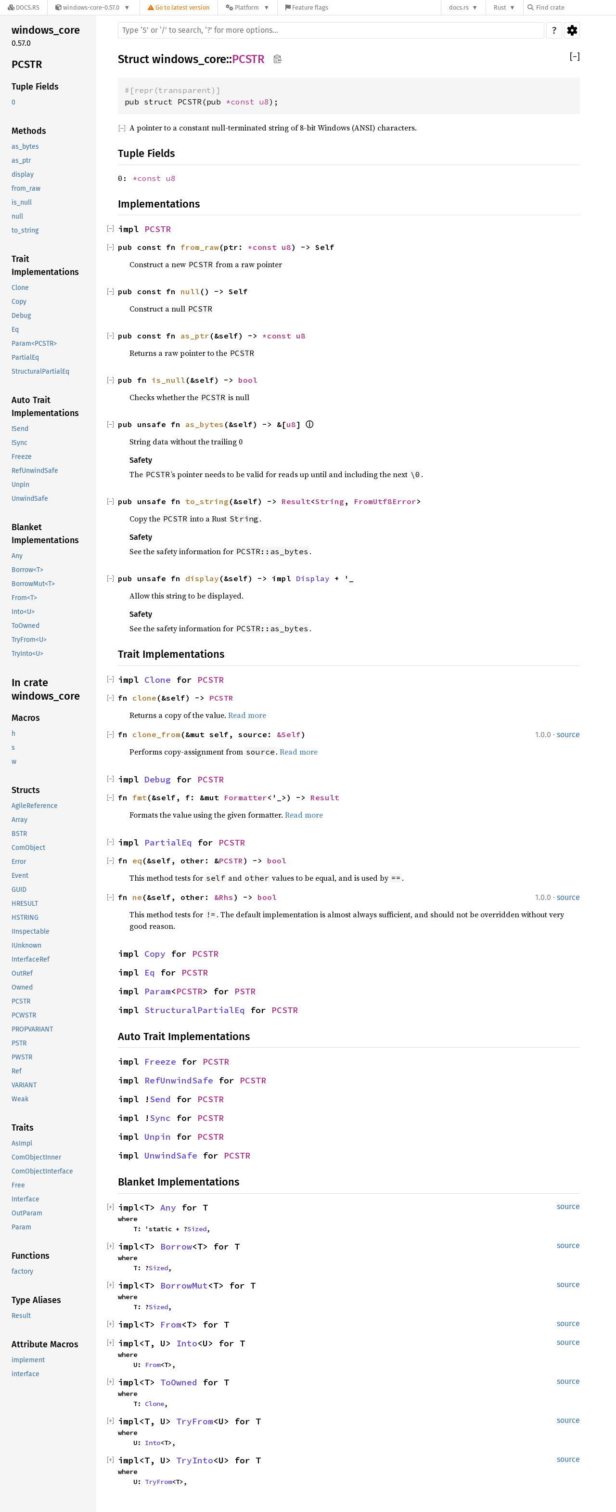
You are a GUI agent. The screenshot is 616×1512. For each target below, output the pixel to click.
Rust (500, 7)
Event (20, 876)
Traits (23, 1127)
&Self (289, 734)
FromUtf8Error (385, 501)
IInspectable (31, 931)
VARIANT (24, 1085)
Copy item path (277, 59)
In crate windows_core (46, 689)
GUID (19, 890)
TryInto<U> (27, 654)
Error (19, 862)
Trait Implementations (45, 265)
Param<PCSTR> (34, 343)
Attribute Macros (45, 1344)
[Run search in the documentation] (331, 30)
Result (21, 1316)
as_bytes (25, 147)
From (170, 1324)
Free (18, 1185)
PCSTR (27, 64)
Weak (20, 1099)
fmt (139, 797)
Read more (247, 715)
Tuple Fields (35, 86)
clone (144, 698)
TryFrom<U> (29, 640)
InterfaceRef (31, 959)
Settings (572, 30)
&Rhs (223, 897)
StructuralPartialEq (40, 371)
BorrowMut (184, 1285)
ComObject (28, 848)
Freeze (22, 457)
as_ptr (21, 160)
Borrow (176, 1246)
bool (247, 380)
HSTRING (25, 917)
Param (21, 1227)
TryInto (194, 1460)
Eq (15, 330)
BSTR (19, 834)
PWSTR (22, 1057)
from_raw (26, 188)
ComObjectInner (36, 1157)
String (329, 501)
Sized (196, 1229)
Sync (160, 1117)
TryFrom (194, 1421)
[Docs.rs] (23, 7)
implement (28, 1360)
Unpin (20, 485)
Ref (17, 1071)
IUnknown (26, 945)
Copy (19, 302)
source (568, 734)
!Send (20, 429)
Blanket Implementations (45, 534)
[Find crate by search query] (575, 7)
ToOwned (25, 626)
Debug (21, 316)
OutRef (22, 973)
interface (25, 1374)
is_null (22, 202)
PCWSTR (24, 1015)
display (23, 174)
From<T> (24, 598)
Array (19, 820)
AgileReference (35, 806)
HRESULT (25, 903)
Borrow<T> (27, 570)
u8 (264, 101)
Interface (25, 1199)
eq (137, 860)
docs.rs (459, 7)
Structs (26, 790)
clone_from (156, 734)
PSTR (19, 1043)
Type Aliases (36, 1300)
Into (186, 1343)
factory (22, 1271)
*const (242, 101)
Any (17, 556)
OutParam (27, 1213)
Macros (26, 718)
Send (160, 1099)
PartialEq (25, 357)
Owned (22, 987)
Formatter (245, 797)
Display (313, 578)
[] (575, 57)
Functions (31, 1256)
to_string (25, 230)
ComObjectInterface (42, 1171)
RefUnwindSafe (35, 471)
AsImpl (22, 1143)
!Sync (19, 443)
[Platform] (247, 7)
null (17, 216)
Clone (20, 288)
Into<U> (23, 612)
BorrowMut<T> (33, 584)
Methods (29, 131)
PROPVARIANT (32, 1029)
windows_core (46, 30)
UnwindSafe (30, 499)
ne (137, 897)
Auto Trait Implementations (45, 406)
